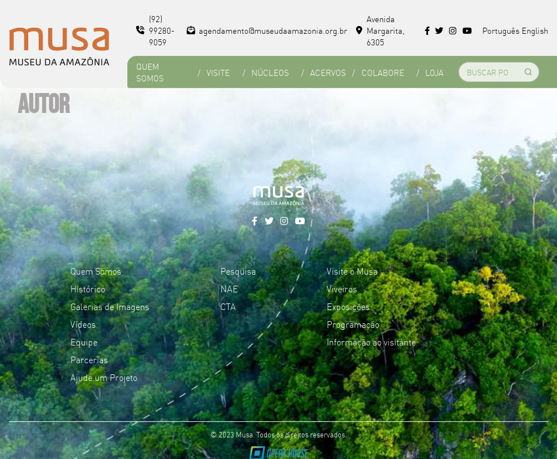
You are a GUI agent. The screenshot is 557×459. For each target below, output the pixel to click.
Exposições (348, 306)
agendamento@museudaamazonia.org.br (267, 30)
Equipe (83, 342)
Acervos (328, 72)
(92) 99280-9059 (155, 30)
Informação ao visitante (371, 342)
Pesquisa (238, 271)
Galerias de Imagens (109, 306)
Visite (218, 72)
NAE (229, 288)
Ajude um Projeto (103, 377)
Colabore (383, 72)
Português (500, 30)
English (535, 30)
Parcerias (89, 359)
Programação (353, 324)
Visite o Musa (352, 271)
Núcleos (270, 72)
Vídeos (83, 324)
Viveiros (342, 288)
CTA (228, 306)
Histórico (87, 288)
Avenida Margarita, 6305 (380, 30)
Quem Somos (150, 72)
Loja (434, 72)
